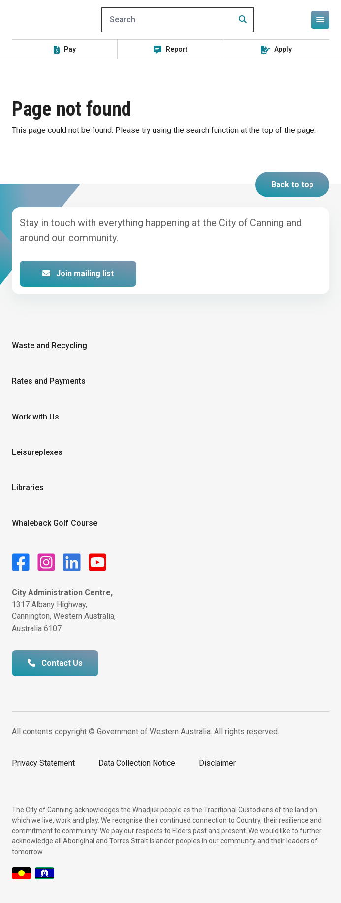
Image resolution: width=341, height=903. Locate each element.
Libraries (28, 487)
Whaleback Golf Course (54, 523)
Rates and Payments (49, 381)
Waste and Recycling (49, 345)
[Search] (177, 19)
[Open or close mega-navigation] (320, 20)
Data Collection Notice (136, 763)
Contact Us (55, 663)
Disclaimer (217, 763)
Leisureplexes (37, 452)
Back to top (292, 184)
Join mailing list (78, 273)
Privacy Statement (43, 763)
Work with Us (35, 416)
